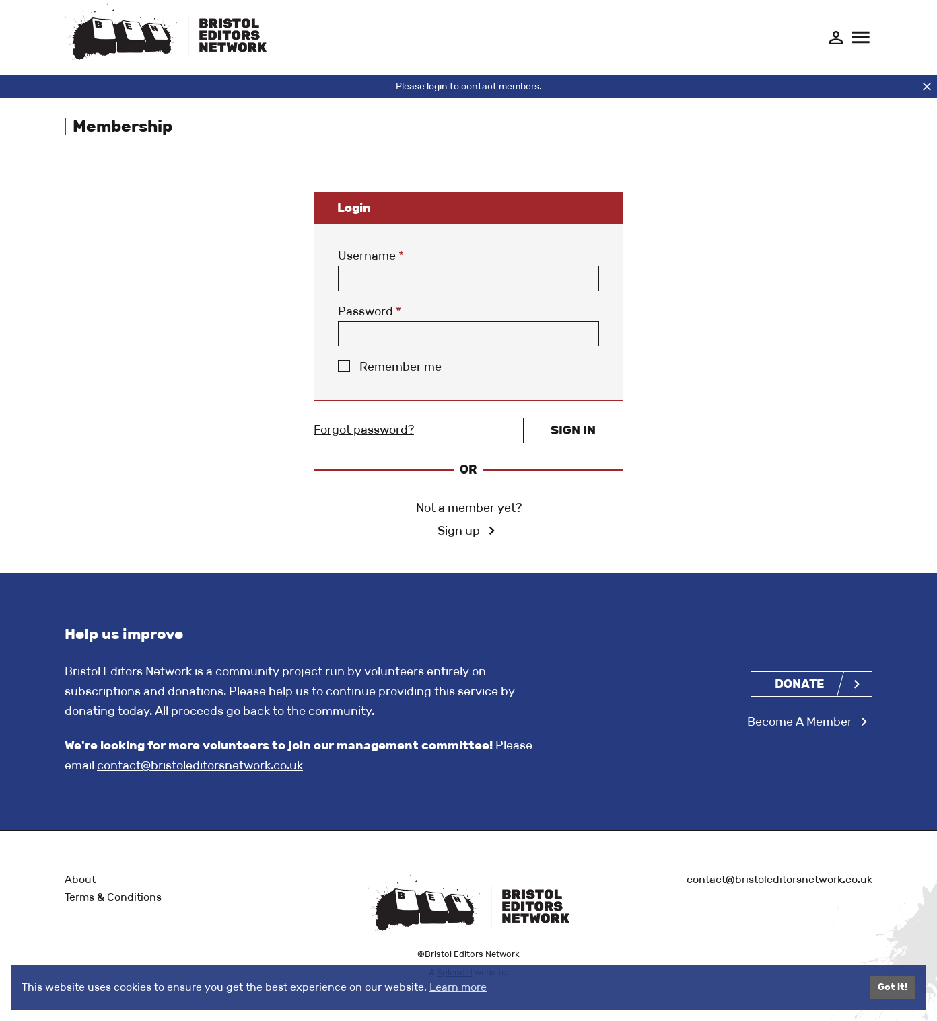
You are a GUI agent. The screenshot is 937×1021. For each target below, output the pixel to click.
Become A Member (799, 721)
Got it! (892, 987)
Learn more (458, 987)
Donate (800, 684)
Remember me (400, 366)
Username (371, 255)
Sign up (459, 530)
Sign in (573, 430)
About (80, 879)
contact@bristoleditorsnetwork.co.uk (200, 765)
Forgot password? (364, 429)
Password (369, 311)
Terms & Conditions (113, 897)
